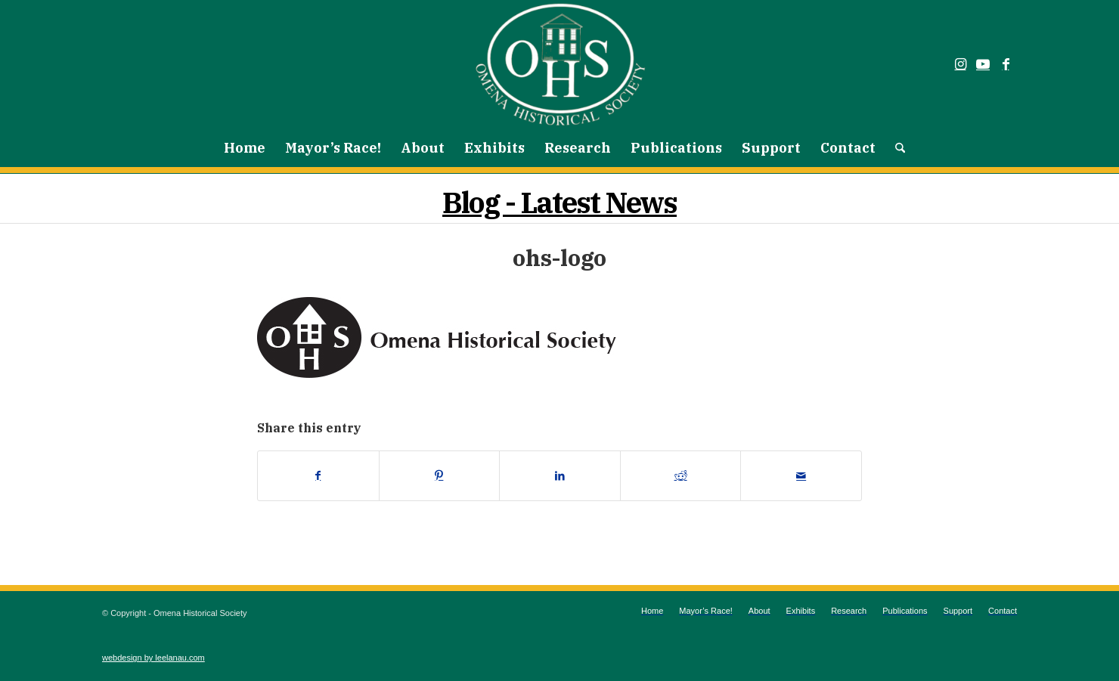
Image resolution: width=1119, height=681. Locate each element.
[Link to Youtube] (983, 64)
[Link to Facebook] (1005, 64)
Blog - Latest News (559, 202)
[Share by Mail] (801, 475)
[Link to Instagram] (960, 64)
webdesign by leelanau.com (153, 657)
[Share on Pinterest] (440, 475)
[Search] (895, 148)
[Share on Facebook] (318, 475)
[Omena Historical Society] (560, 64)
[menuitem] (244, 148)
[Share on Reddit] (681, 475)
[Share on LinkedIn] (560, 475)
